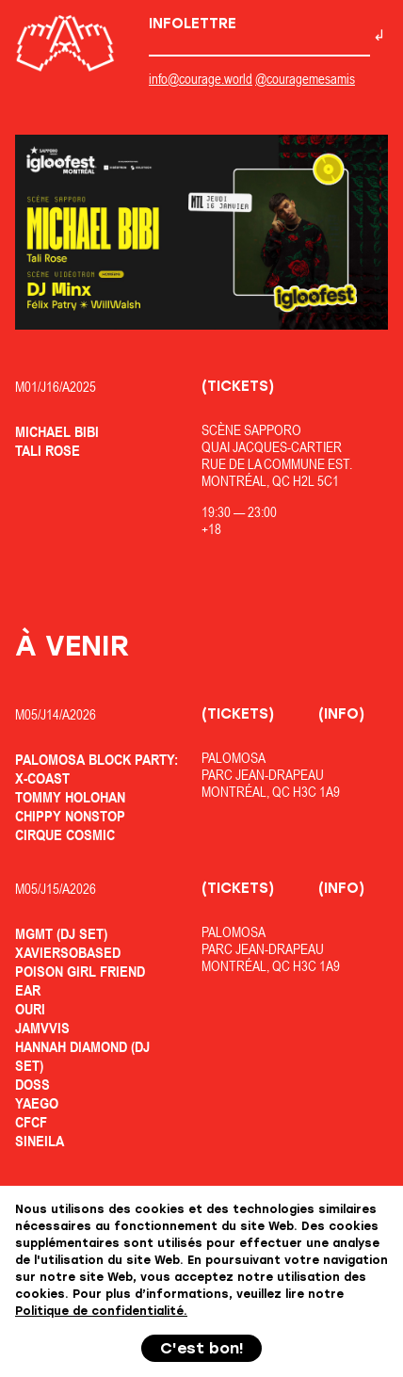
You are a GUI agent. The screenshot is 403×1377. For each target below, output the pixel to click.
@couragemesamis (305, 79)
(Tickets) (238, 386)
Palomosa (234, 758)
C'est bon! (202, 1348)
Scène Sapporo (251, 430)
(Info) (341, 713)
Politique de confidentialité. (101, 1311)
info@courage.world (200, 79)
